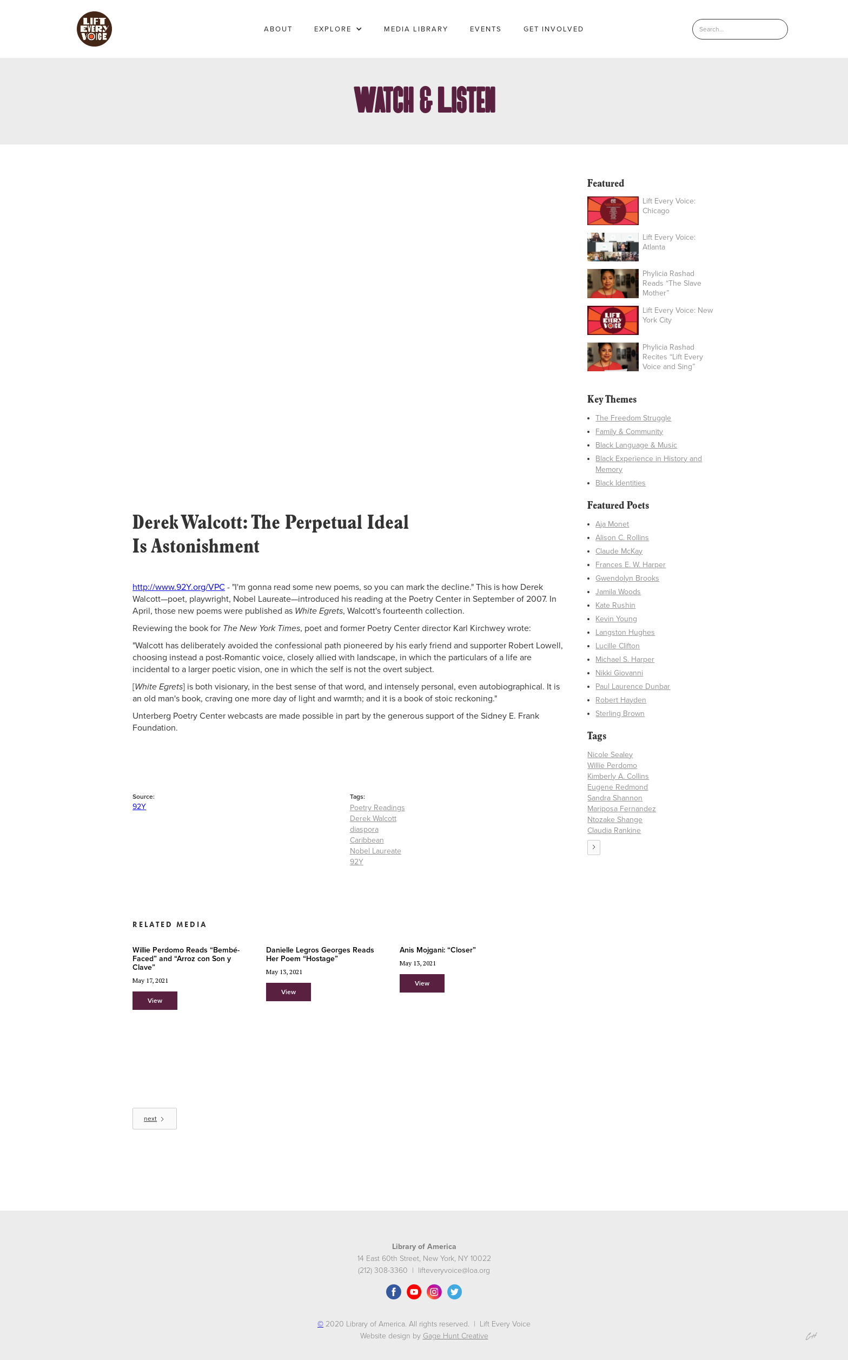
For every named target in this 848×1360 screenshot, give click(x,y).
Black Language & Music (636, 445)
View (155, 1000)
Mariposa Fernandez (621, 808)
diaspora (364, 829)
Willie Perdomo (612, 765)
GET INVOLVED (554, 29)
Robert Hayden (620, 700)
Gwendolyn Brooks (627, 578)
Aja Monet (612, 524)
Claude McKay (618, 551)
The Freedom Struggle (633, 418)
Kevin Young (616, 618)
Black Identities (620, 483)
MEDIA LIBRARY (416, 29)
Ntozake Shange (614, 819)
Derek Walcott (373, 818)
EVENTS (486, 29)
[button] (338, 29)
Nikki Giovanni (619, 673)
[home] (94, 29)
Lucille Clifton (617, 646)
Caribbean (367, 840)
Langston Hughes (625, 632)
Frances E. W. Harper (630, 564)
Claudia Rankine (614, 830)
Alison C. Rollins (622, 537)
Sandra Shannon (614, 798)
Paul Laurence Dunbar (632, 686)
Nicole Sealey (610, 754)
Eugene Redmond (617, 787)
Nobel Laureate (375, 851)
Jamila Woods (618, 591)
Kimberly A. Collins (618, 776)
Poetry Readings (377, 807)
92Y (139, 806)
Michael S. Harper (624, 659)
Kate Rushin (615, 605)
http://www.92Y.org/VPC (178, 587)
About (278, 29)
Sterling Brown (620, 713)
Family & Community (629, 431)
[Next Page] (154, 1118)
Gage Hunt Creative (455, 1336)
